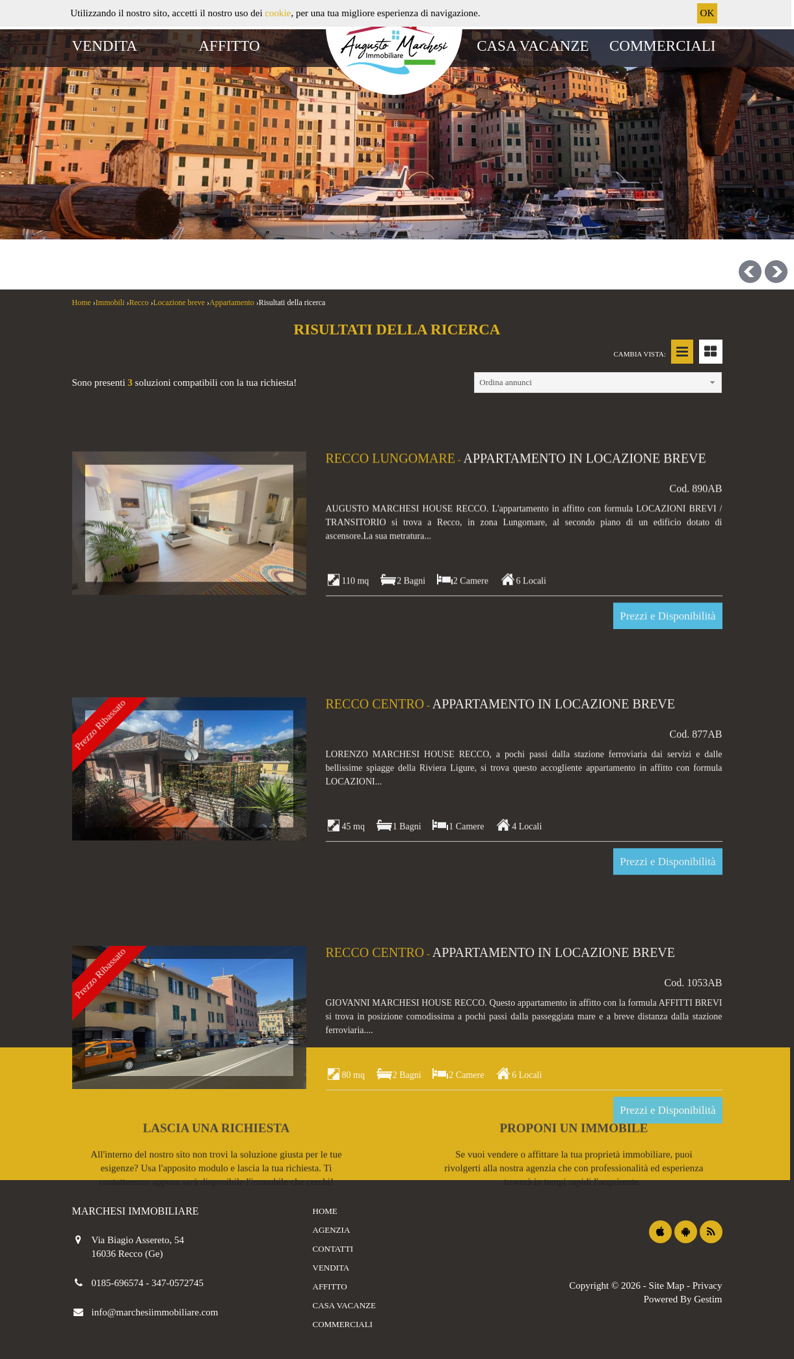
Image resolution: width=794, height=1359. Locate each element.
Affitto (229, 46)
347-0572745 (178, 1283)
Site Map (667, 1285)
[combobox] (325, 211)
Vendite (109, 168)
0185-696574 (119, 1283)
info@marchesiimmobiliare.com (155, 1312)
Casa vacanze (533, 46)
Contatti (333, 1249)
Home (325, 1211)
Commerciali (662, 46)
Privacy (707, 1285)
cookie (278, 13)
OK (707, 13)
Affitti (181, 168)
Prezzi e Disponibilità (667, 922)
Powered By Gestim (683, 1299)
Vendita (104, 46)
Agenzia (332, 1230)
